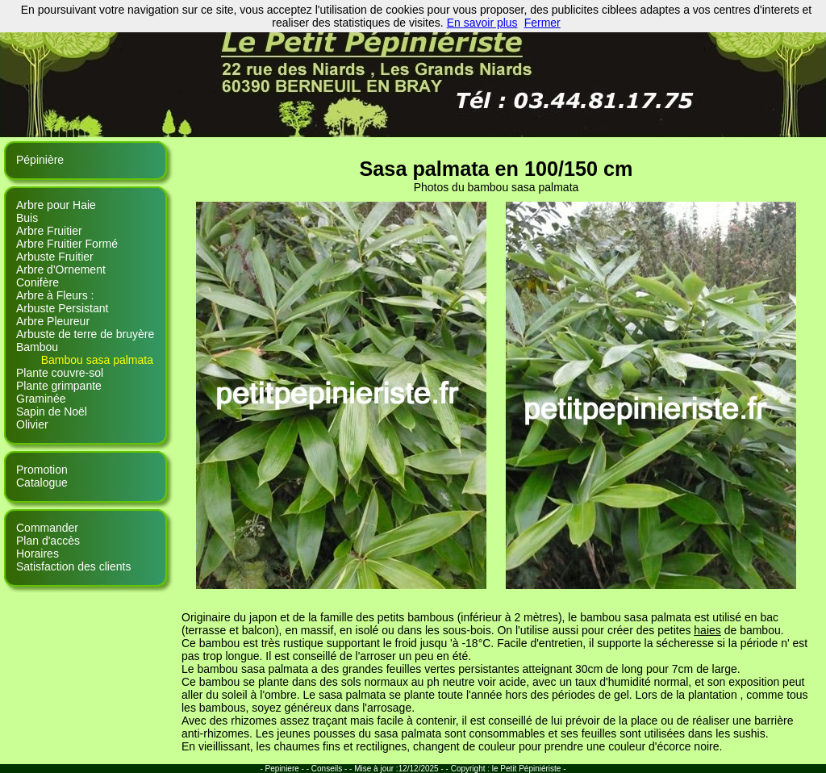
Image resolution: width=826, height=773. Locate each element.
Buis (27, 217)
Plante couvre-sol (59, 372)
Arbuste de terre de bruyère (85, 334)
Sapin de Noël (51, 411)
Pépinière (40, 159)
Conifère (37, 282)
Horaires (37, 553)
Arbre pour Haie (56, 204)
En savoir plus (482, 22)
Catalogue (42, 482)
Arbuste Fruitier (55, 256)
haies (707, 630)
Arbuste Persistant (62, 308)
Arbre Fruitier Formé (67, 243)
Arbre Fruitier (49, 230)
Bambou (37, 347)
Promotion (42, 469)
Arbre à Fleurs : (55, 295)
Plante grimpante (59, 385)
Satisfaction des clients (73, 566)
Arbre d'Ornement (61, 269)
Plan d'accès (48, 540)
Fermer (542, 22)
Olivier (32, 424)
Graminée (40, 398)
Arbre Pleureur (53, 321)
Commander (47, 527)
